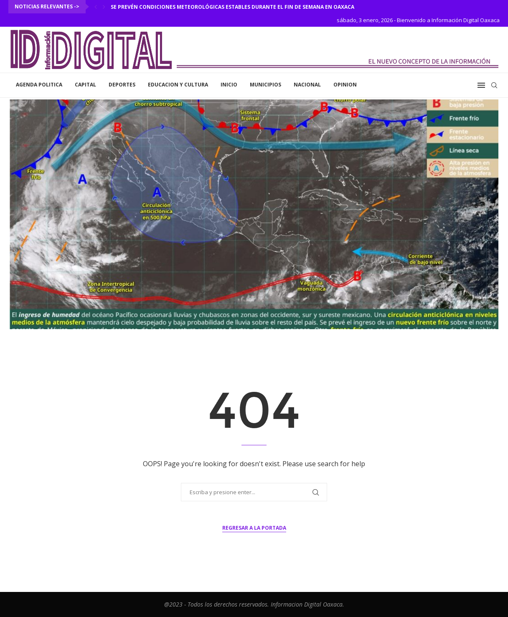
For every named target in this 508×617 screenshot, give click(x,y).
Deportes (122, 84)
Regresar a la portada (254, 527)
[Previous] (95, 6)
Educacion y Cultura (178, 84)
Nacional (307, 84)
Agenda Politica (39, 84)
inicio (229, 84)
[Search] (494, 85)
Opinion (345, 84)
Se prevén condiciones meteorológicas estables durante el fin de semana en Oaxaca (232, 6)
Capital (85, 84)
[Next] (104, 6)
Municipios (265, 84)
